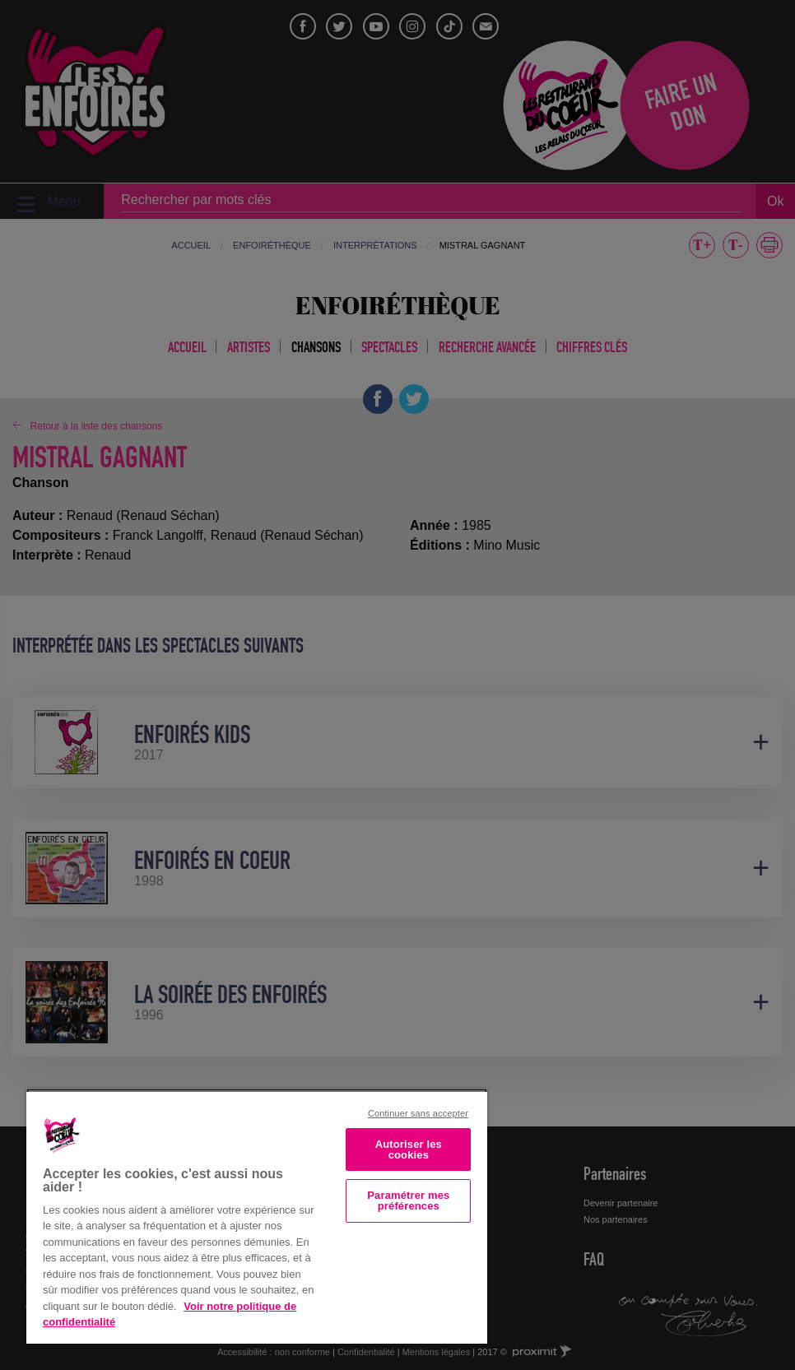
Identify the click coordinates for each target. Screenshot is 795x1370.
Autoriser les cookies (408, 1149)
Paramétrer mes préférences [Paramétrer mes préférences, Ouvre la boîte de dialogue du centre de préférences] (408, 1200)
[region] (256, 1216)
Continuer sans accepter (418, 1113)
